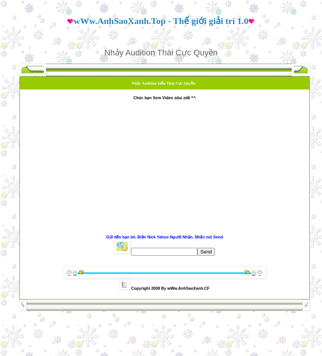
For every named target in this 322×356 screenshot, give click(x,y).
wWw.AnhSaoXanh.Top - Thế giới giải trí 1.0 (161, 21)
